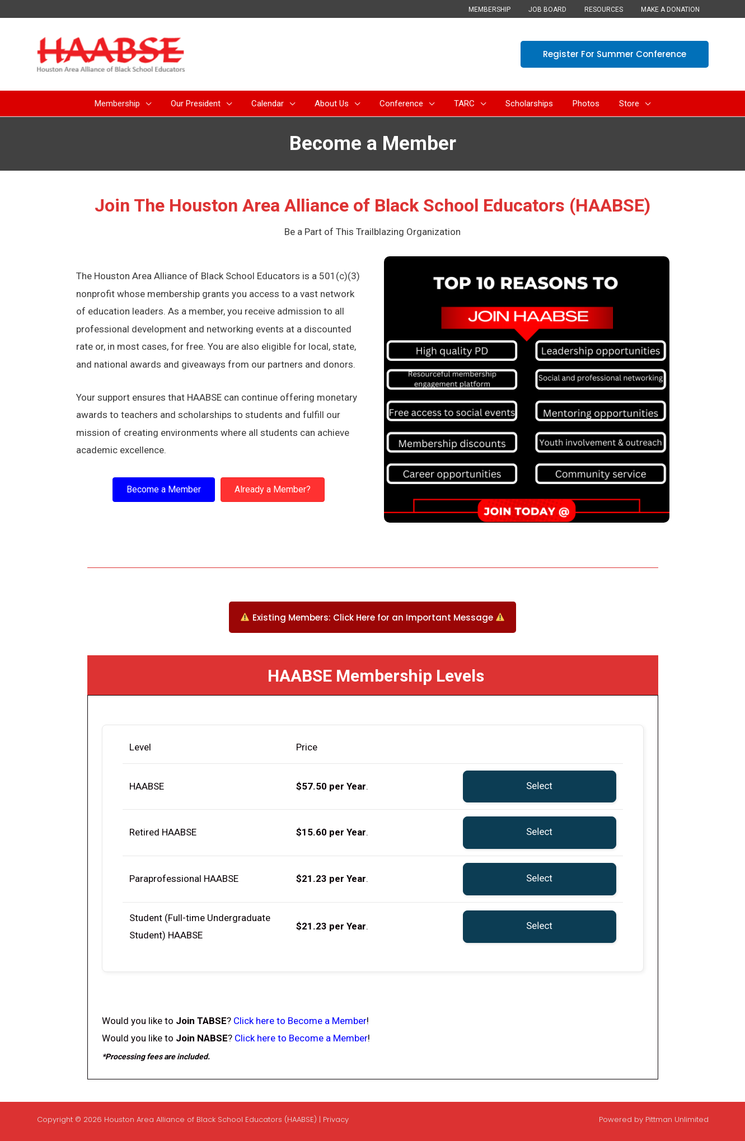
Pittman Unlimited (677, 1119)
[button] (615, 54)
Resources (610, 9)
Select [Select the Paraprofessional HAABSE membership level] (539, 878)
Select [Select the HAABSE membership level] (539, 786)
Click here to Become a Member (300, 1020)
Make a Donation (672, 9)
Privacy (336, 1119)
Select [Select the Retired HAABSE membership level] (539, 832)
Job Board (559, 9)
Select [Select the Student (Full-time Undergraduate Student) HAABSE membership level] (539, 926)
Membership (505, 9)
